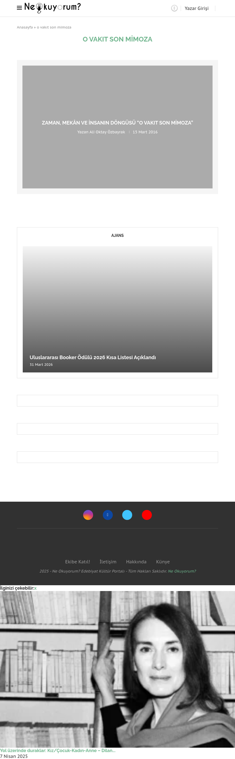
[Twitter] (127, 515)
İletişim (107, 561)
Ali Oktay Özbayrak (107, 131)
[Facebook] (108, 515)
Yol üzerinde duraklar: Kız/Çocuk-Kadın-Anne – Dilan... (58, 750)
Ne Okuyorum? (182, 571)
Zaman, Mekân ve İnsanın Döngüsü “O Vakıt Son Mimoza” (117, 123)
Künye (163, 561)
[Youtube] (147, 515)
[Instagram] (88, 515)
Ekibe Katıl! (77, 561)
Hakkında (136, 561)
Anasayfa (25, 27)
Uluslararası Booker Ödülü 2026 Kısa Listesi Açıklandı (93, 357)
